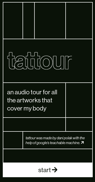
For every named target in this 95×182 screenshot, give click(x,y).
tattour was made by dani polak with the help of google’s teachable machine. (55, 140)
